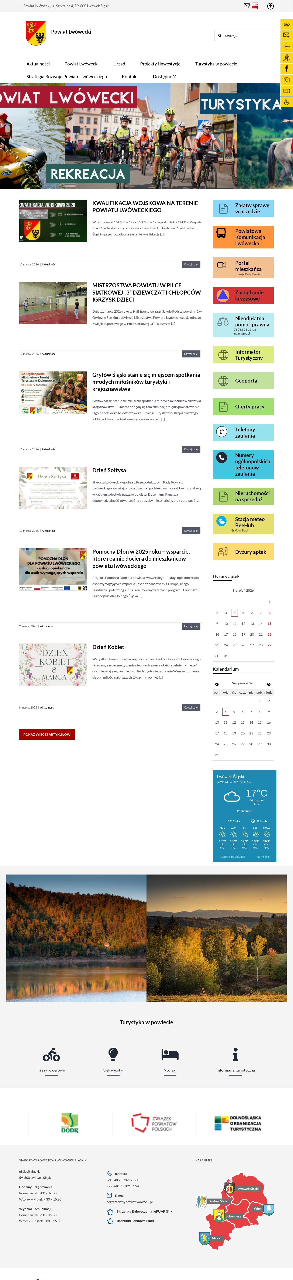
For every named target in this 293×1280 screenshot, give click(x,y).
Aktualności (49, 264)
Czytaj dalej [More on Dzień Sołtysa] (191, 530)
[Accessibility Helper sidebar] (270, 6)
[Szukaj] (219, 35)
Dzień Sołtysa (109, 470)
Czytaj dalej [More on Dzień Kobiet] (191, 707)
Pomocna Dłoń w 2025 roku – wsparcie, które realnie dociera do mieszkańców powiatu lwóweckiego (141, 558)
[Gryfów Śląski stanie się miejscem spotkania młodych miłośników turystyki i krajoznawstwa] (53, 392)
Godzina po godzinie (233, 856)
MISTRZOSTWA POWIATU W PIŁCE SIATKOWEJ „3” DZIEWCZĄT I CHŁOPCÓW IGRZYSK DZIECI (146, 292)
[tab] (51, 1055)
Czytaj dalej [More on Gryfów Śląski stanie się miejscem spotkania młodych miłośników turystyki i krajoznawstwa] (191, 449)
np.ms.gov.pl (242, 333)
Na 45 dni (263, 856)
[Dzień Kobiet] (53, 665)
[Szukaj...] (244, 35)
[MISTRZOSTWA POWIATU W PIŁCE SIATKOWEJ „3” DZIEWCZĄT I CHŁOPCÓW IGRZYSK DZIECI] (53, 303)
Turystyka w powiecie (146, 1022)
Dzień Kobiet (108, 647)
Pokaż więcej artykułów (46, 734)
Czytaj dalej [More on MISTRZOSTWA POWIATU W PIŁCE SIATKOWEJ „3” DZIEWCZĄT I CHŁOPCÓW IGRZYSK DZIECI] (191, 354)
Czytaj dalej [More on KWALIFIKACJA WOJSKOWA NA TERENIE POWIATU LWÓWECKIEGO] (191, 264)
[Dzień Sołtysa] (53, 488)
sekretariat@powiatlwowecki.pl (130, 1202)
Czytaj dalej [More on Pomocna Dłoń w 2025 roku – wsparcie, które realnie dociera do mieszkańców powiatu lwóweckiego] (191, 626)
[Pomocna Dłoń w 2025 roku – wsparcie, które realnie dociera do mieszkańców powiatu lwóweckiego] (53, 569)
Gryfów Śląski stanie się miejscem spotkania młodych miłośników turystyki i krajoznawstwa (146, 381)
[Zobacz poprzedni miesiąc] (217, 684)
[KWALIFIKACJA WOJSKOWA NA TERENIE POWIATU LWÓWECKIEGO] (53, 221)
